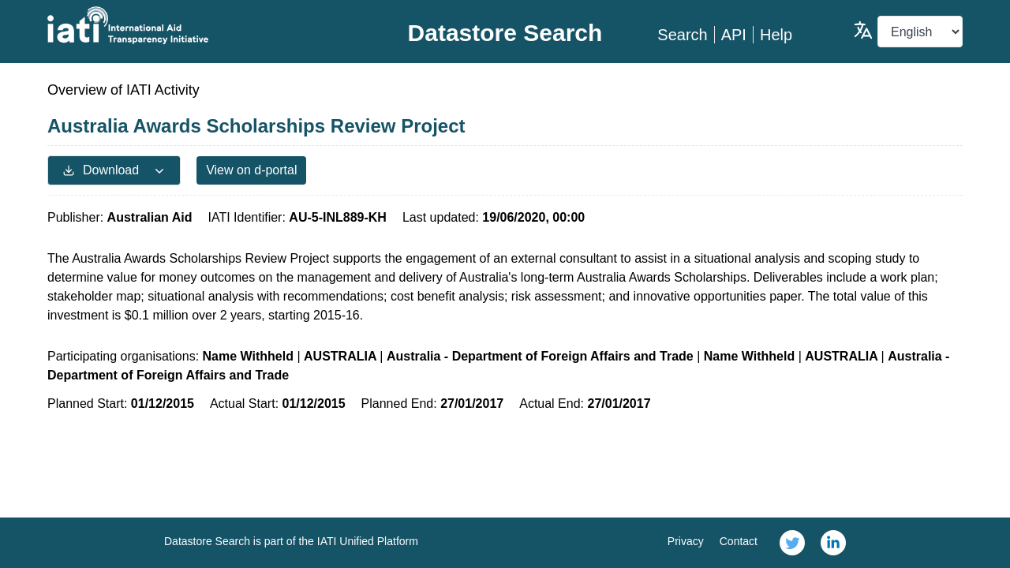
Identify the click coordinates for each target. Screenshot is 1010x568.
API (733, 34)
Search (682, 34)
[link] (792, 542)
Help (776, 34)
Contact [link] (739, 541)
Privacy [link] (686, 541)
